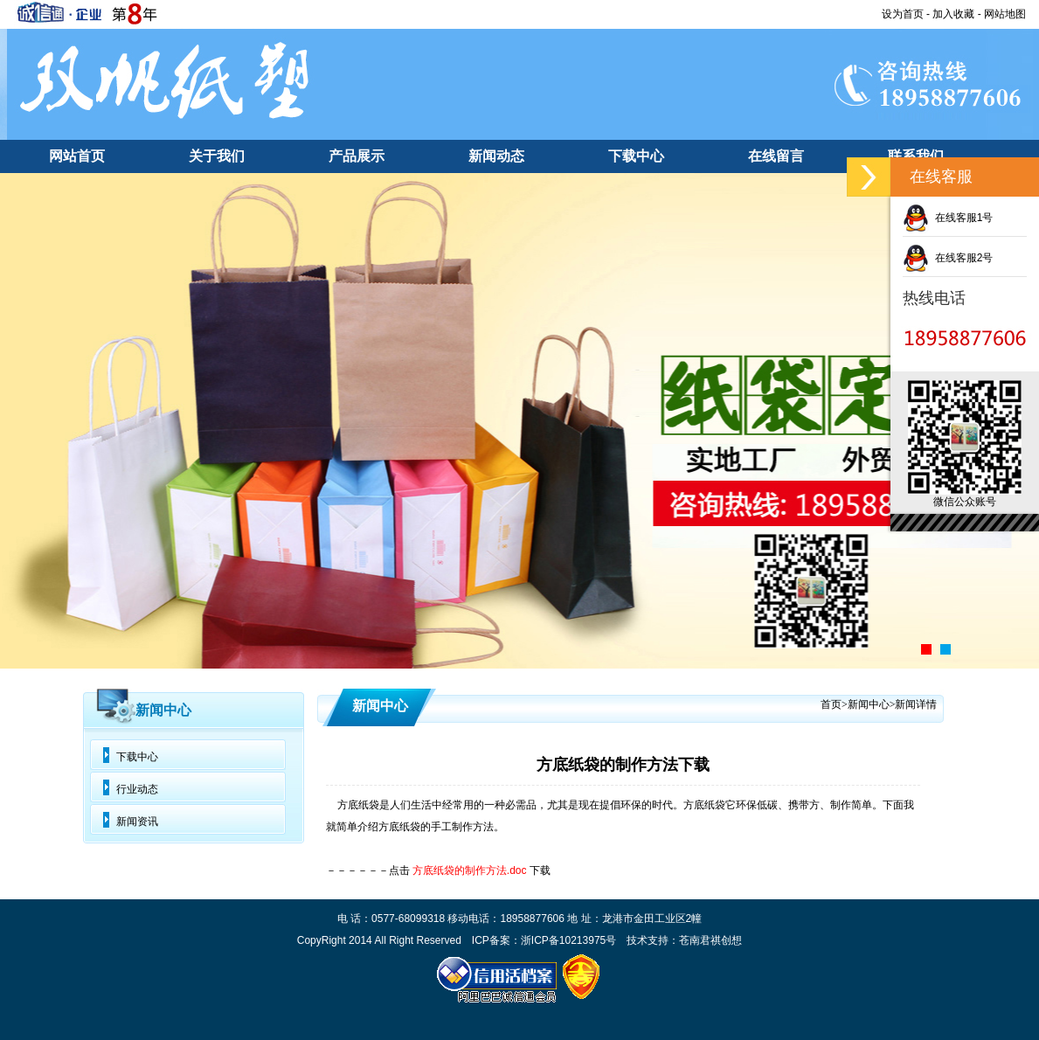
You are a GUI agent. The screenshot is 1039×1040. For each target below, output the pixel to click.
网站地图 (1005, 14)
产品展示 (356, 156)
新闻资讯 (137, 821)
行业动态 (137, 789)
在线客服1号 (948, 217)
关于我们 (217, 156)
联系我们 (916, 156)
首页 (831, 704)
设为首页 (903, 14)
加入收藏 (953, 14)
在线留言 (776, 156)
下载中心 (636, 156)
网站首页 (77, 156)
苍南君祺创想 (710, 940)
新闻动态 (496, 156)
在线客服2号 (948, 258)
